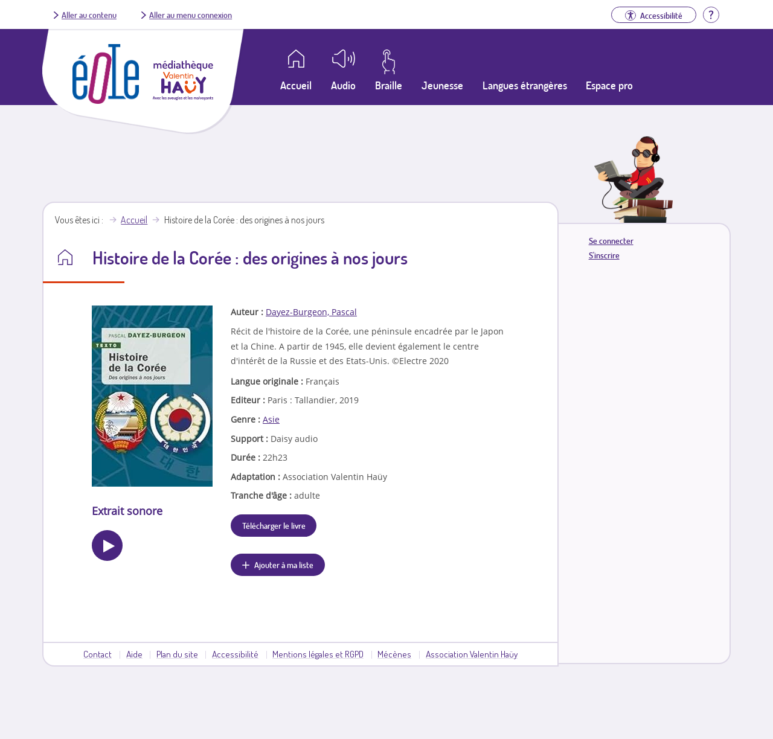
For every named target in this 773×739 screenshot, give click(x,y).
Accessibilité (235, 654)
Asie (271, 419)
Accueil (134, 220)
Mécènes (394, 654)
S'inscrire (604, 255)
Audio (343, 85)
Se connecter (611, 240)
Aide (134, 654)
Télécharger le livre (274, 525)
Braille (388, 85)
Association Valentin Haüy (472, 654)
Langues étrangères (525, 85)
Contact (97, 654)
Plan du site (177, 654)
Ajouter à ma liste (283, 564)
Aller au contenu (89, 14)
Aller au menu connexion (190, 14)
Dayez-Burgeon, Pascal (311, 312)
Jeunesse (442, 85)
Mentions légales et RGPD (318, 654)
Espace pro (609, 85)
